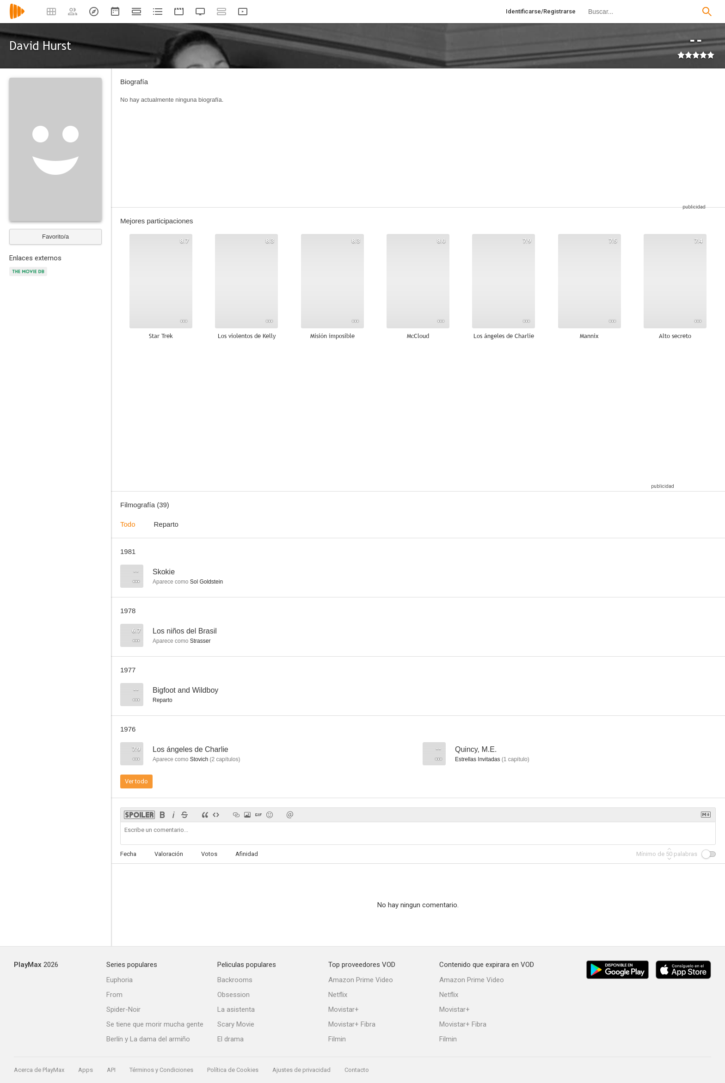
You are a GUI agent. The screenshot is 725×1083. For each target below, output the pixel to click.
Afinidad (246, 853)
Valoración (168, 853)
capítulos (224, 759)
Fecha (128, 853)
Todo (127, 524)
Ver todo (136, 781)
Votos (209, 853)
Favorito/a (55, 236)
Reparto (166, 524)
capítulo (516, 759)
